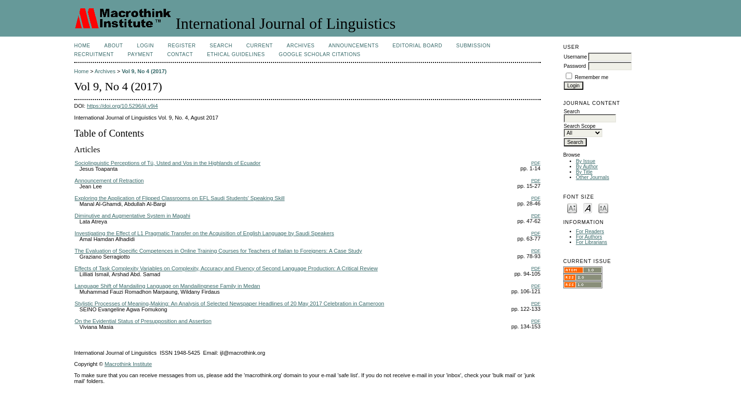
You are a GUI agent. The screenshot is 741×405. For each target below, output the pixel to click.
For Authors (589, 237)
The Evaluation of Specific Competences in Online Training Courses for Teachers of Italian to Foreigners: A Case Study (218, 251)
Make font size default (588, 207)
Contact (180, 54)
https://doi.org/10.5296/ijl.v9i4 (122, 106)
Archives (300, 45)
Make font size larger (603, 207)
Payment (140, 54)
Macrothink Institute (128, 364)
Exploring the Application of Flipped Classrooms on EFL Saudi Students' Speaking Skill (180, 198)
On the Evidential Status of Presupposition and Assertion (143, 321)
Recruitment (94, 54)
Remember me (592, 77)
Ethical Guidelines (236, 54)
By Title (584, 172)
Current (259, 45)
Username (575, 57)
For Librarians (591, 242)
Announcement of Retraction (109, 180)
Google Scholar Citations (319, 54)
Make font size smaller (572, 207)
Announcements (354, 45)
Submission (473, 45)
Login (145, 45)
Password (575, 66)
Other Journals (592, 177)
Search (221, 45)
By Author (587, 166)
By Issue (586, 161)
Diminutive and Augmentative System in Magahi (132, 216)
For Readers (590, 231)
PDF (535, 162)
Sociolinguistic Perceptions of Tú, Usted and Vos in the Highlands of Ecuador (168, 163)
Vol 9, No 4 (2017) (144, 71)
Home (82, 45)
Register (182, 45)
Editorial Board (417, 45)
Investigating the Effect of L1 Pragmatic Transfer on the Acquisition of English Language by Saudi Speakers (204, 233)
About (113, 45)
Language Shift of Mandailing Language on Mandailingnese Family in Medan (167, 286)
